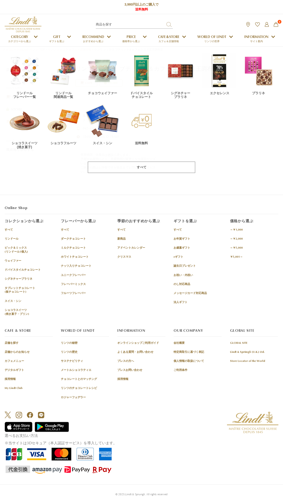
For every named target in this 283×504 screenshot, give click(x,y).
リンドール (12, 239)
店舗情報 (85, 49)
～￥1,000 (236, 230)
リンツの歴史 (69, 352)
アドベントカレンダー (131, 248)
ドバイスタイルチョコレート (23, 270)
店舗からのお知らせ (17, 352)
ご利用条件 (180, 370)
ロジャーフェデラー (73, 397)
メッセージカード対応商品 (190, 293)
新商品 (121, 239)
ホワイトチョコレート (75, 257)
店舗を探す (12, 343)
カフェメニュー (14, 361)
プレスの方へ (125, 361)
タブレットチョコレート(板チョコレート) (20, 290)
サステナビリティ (72, 361)
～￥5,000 (236, 248)
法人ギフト (180, 302)
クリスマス (124, 257)
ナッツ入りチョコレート (76, 266)
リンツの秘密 (69, 343)
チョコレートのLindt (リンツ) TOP (24, 49)
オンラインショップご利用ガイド (138, 343)
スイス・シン (13, 301)
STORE (14, 109)
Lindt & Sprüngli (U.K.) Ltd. (247, 352)
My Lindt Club (13, 388)
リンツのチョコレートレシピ (79, 388)
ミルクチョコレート (73, 248)
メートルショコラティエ (76, 370)
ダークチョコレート (73, 239)
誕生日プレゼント (185, 266)
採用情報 (10, 379)
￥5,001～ (236, 257)
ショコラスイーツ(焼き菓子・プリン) (17, 312)
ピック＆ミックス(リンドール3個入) (16, 250)
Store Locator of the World (247, 361)
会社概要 (179, 343)
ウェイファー (13, 261)
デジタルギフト (14, 370)
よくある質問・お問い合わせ (135, 352)
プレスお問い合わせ (129, 370)
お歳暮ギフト (182, 248)
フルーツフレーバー (73, 293)
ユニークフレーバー (73, 275)
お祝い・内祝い (183, 275)
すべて (9, 230)
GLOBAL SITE (238, 343)
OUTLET (15, 122)
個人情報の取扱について (189, 361)
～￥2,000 (236, 239)
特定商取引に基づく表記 (189, 352)
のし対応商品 (182, 284)
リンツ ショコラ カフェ (62, 49)
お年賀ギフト (182, 239)
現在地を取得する (20, 150)
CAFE (13, 97)
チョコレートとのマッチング (79, 379)
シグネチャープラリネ (18, 279)
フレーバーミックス (73, 284)
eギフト (178, 257)
